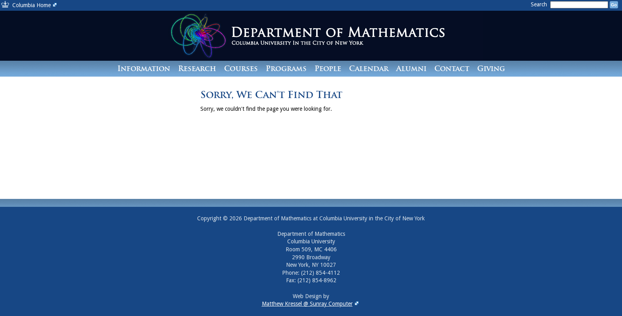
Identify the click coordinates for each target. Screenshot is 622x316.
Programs (286, 68)
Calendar (368, 68)
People (328, 68)
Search (540, 4)
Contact (451, 68)
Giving (491, 68)
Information (143, 68)
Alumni (411, 68)
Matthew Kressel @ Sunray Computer (311, 304)
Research (197, 68)
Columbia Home (35, 5)
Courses (241, 68)
